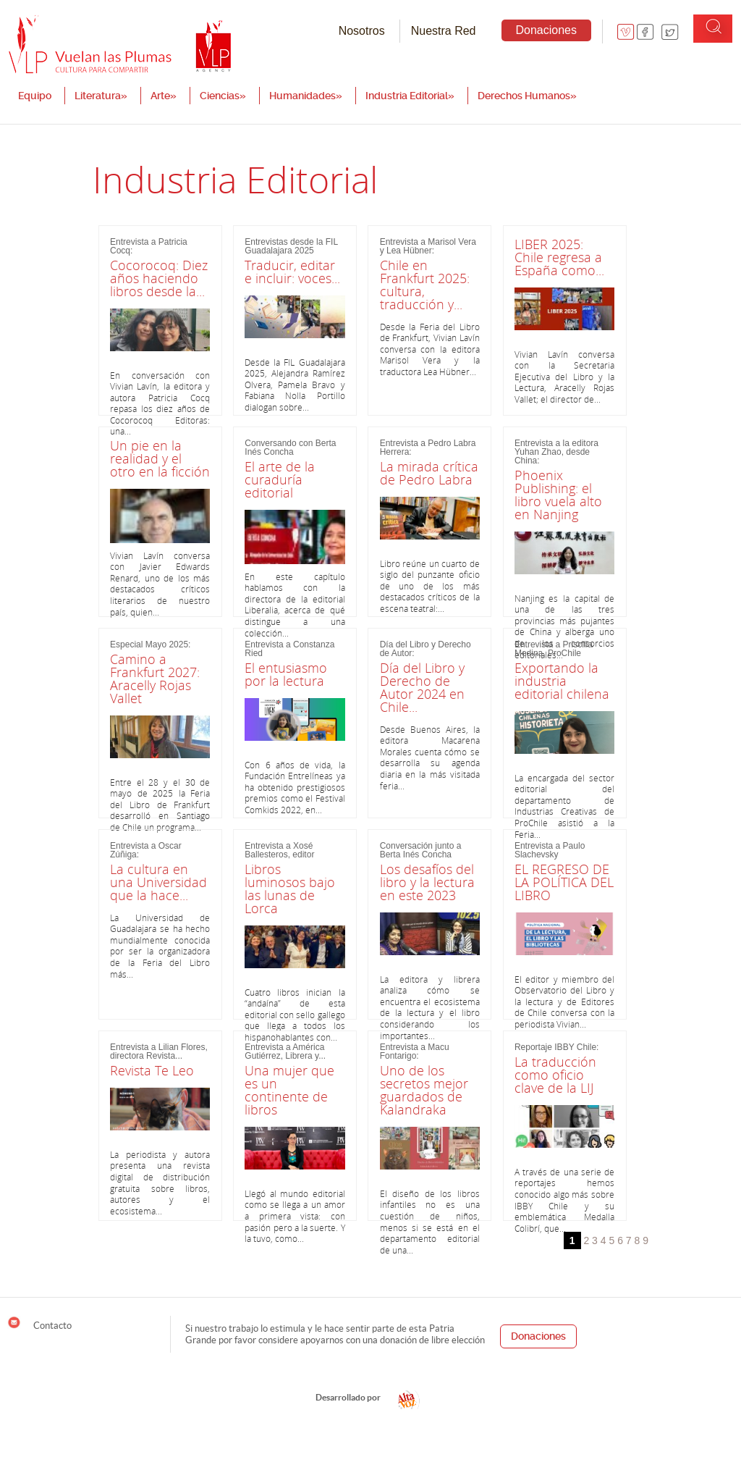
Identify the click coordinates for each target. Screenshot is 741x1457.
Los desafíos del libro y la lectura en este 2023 (427, 882)
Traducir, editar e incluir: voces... (292, 271)
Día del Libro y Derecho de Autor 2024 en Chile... (422, 687)
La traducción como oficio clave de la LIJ (555, 1074)
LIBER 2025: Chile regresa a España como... (559, 257)
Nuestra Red (443, 31)
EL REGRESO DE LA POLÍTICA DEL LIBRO (564, 882)
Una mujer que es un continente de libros (289, 1090)
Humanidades (305, 95)
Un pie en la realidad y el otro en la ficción (160, 458)
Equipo (34, 95)
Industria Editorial (409, 95)
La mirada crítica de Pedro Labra (429, 473)
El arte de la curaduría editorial (280, 479)
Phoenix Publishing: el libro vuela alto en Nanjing (558, 494)
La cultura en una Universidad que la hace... (158, 882)
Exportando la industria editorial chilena (562, 680)
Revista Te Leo (152, 1070)
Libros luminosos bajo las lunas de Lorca (290, 888)
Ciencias (223, 95)
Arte (164, 95)
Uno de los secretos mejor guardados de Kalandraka (424, 1090)
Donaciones (546, 30)
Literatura (101, 95)
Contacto (39, 1323)
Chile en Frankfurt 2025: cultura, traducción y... (425, 284)
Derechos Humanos (527, 95)
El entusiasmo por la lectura (286, 674)
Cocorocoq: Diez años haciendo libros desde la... (159, 278)
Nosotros (362, 31)
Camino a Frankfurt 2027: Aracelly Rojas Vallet (155, 678)
